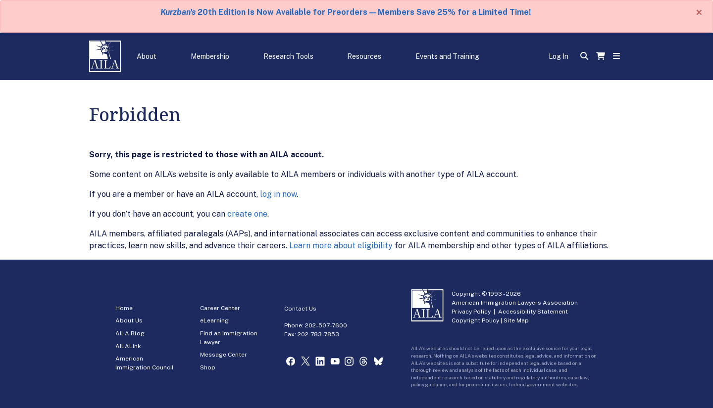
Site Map (516, 320)
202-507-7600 (326, 325)
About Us (129, 320)
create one (247, 214)
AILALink (128, 346)
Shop (207, 367)
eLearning (214, 320)
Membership (210, 56)
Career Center (220, 308)
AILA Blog (130, 333)
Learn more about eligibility (341, 245)
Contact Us (300, 308)
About (146, 56)
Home (124, 308)
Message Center (223, 354)
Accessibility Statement (533, 311)
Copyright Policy (475, 320)
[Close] (699, 12)
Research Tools (288, 56)
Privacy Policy (471, 311)
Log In (558, 56)
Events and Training (447, 56)
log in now (278, 194)
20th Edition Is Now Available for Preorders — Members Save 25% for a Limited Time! (345, 12)
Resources (364, 56)
